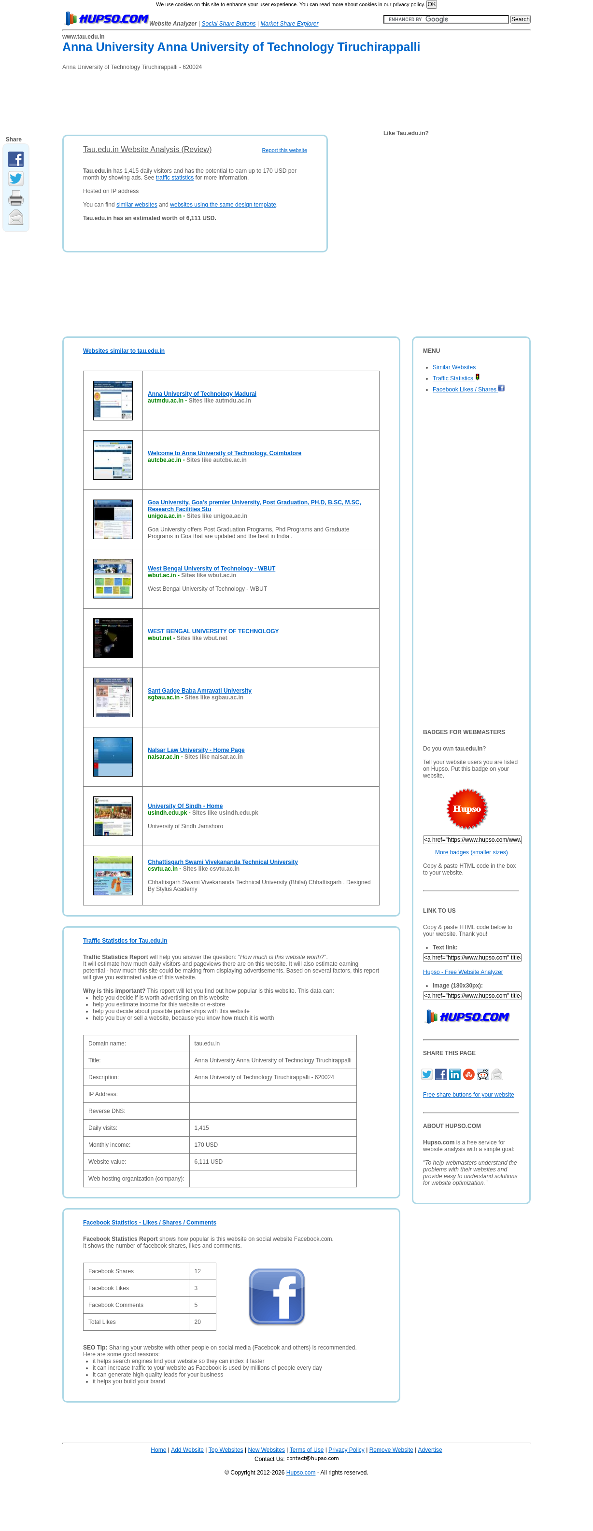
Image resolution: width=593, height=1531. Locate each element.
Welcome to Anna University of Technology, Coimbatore (224, 453)
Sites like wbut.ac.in (208, 575)
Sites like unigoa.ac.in (217, 516)
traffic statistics (175, 177)
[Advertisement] (238, 99)
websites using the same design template (223, 204)
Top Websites (226, 1450)
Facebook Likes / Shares (469, 389)
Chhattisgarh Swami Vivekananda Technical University (223, 862)
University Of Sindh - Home (185, 806)
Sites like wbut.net (202, 638)
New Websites (266, 1450)
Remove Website (391, 1450)
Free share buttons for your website (468, 1094)
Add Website (187, 1450)
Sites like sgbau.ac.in (214, 697)
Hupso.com (301, 1472)
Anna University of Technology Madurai (202, 393)
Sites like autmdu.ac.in (220, 400)
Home (158, 1450)
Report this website (284, 150)
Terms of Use (307, 1450)
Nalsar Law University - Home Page (196, 750)
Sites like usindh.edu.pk (225, 812)
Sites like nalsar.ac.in (213, 756)
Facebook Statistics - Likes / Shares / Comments (149, 1222)
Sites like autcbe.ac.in (216, 460)
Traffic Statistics (456, 378)
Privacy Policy (346, 1450)
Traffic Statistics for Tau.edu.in (125, 940)
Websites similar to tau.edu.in (124, 351)
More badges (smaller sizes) (471, 852)
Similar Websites (454, 367)
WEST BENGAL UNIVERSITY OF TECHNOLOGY (213, 631)
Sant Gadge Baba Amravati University (200, 690)
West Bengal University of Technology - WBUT (211, 568)
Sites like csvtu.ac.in (211, 868)
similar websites (136, 204)
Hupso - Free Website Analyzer (463, 972)
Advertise (430, 1450)
